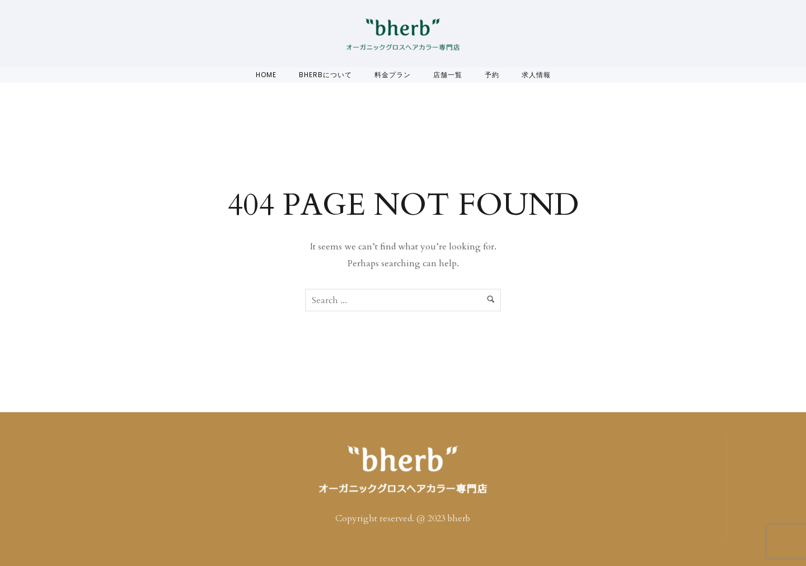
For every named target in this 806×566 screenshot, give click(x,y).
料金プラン (392, 74)
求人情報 (536, 74)
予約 (492, 74)
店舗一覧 (447, 74)
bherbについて (325, 74)
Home (266, 74)
